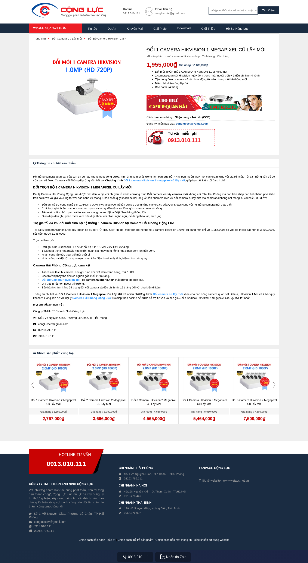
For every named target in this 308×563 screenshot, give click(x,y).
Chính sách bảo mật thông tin (173, 539)
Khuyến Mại (135, 28)
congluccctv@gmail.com (192, 123)
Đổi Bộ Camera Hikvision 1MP (107, 38)
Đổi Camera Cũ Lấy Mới (67, 38)
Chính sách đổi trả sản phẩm (136, 539)
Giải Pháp (160, 28)
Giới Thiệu (208, 28)
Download (184, 28)
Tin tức (92, 28)
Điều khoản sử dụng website (211, 539)
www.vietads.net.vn (236, 480)
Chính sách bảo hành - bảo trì (97, 539)
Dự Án (112, 28)
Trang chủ (39, 38)
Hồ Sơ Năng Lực (237, 28)
